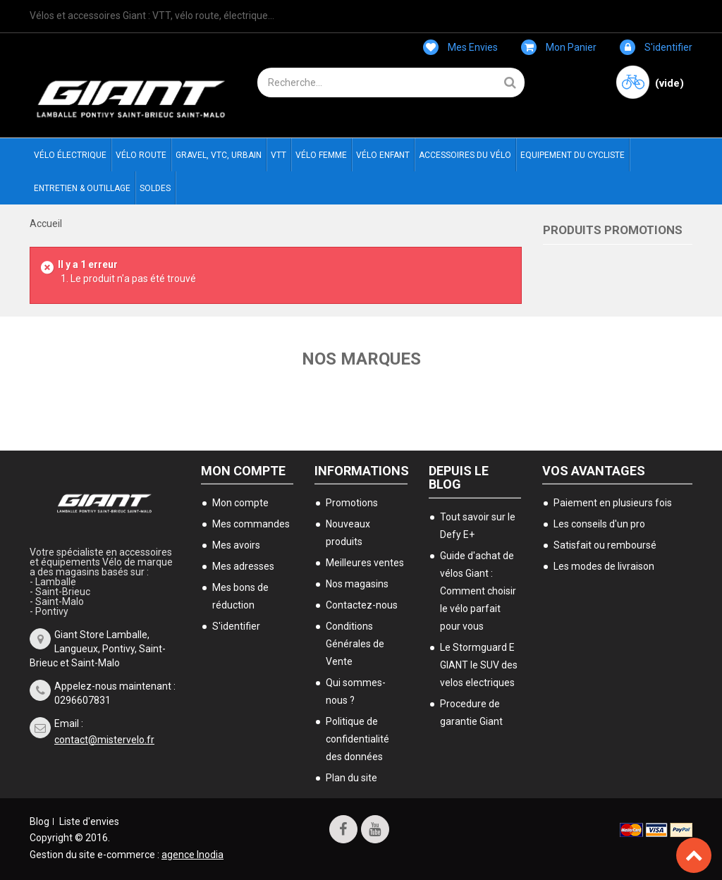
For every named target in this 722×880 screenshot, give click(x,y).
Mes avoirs (236, 545)
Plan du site (351, 777)
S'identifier (656, 47)
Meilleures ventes (365, 562)
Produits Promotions (613, 230)
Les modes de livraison (603, 566)
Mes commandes (251, 524)
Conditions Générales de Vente (355, 644)
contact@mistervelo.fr (104, 739)
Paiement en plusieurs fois (612, 502)
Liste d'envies (89, 821)
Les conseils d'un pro (599, 524)
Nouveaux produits (348, 532)
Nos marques (361, 359)
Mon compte (243, 470)
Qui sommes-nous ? (356, 691)
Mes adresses (243, 566)
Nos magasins (357, 583)
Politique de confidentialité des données (357, 739)
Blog (39, 821)
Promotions (352, 502)
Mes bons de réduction (240, 596)
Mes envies (460, 47)
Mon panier (558, 47)
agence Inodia (192, 854)
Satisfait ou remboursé (604, 545)
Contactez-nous (362, 605)
